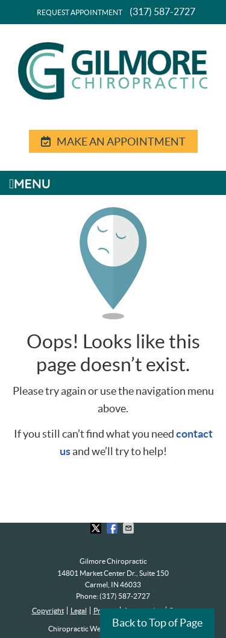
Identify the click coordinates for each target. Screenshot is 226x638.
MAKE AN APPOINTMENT (113, 141)
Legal (79, 610)
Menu (30, 183)
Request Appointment (79, 12)
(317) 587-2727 (162, 11)
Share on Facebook (113, 528)
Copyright (48, 610)
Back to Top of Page (157, 622)
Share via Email (129, 528)
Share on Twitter (97, 528)
